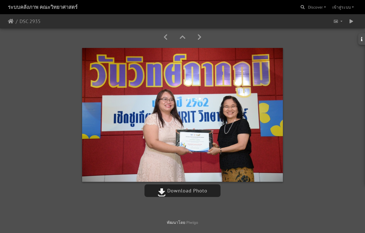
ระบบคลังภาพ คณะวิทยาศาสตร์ (43, 7)
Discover (315, 7)
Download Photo (182, 190)
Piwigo (192, 222)
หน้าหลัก (11, 21)
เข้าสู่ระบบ (341, 7)
